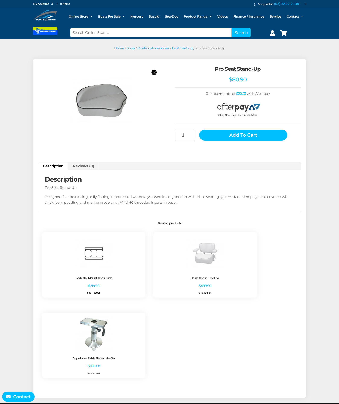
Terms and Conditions (125, 344)
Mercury (136, 16)
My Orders (189, 355)
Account (187, 349)
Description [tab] (53, 166)
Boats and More (167, 398)
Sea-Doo (171, 16)
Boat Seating (182, 48)
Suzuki (154, 16)
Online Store (81, 16)
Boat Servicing (266, 349)
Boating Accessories (153, 48)
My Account (41, 4)
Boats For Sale (111, 16)
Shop (131, 48)
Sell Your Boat (293, 361)
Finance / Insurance (248, 16)
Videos (222, 16)
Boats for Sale (265, 344)
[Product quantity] (185, 135)
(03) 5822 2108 (286, 3)
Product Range (198, 16)
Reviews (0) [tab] (83, 166)
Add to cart (243, 135)
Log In (185, 361)
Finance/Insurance (270, 355)
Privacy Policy (118, 349)
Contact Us (116, 367)
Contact (295, 16)
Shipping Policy (120, 361)
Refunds (114, 355)
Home (119, 48)
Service (275, 16)
